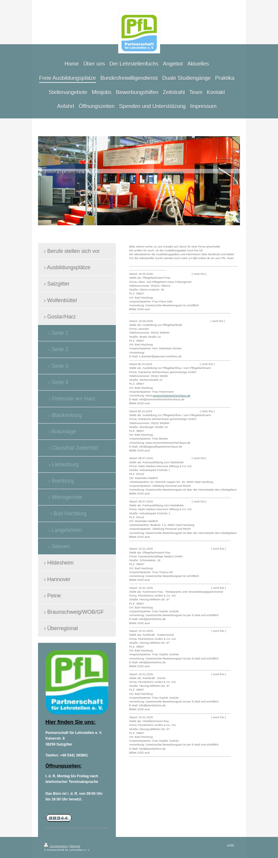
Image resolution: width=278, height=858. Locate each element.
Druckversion (56, 846)
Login (230, 844)
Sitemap (75, 846)
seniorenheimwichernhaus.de (171, 395)
